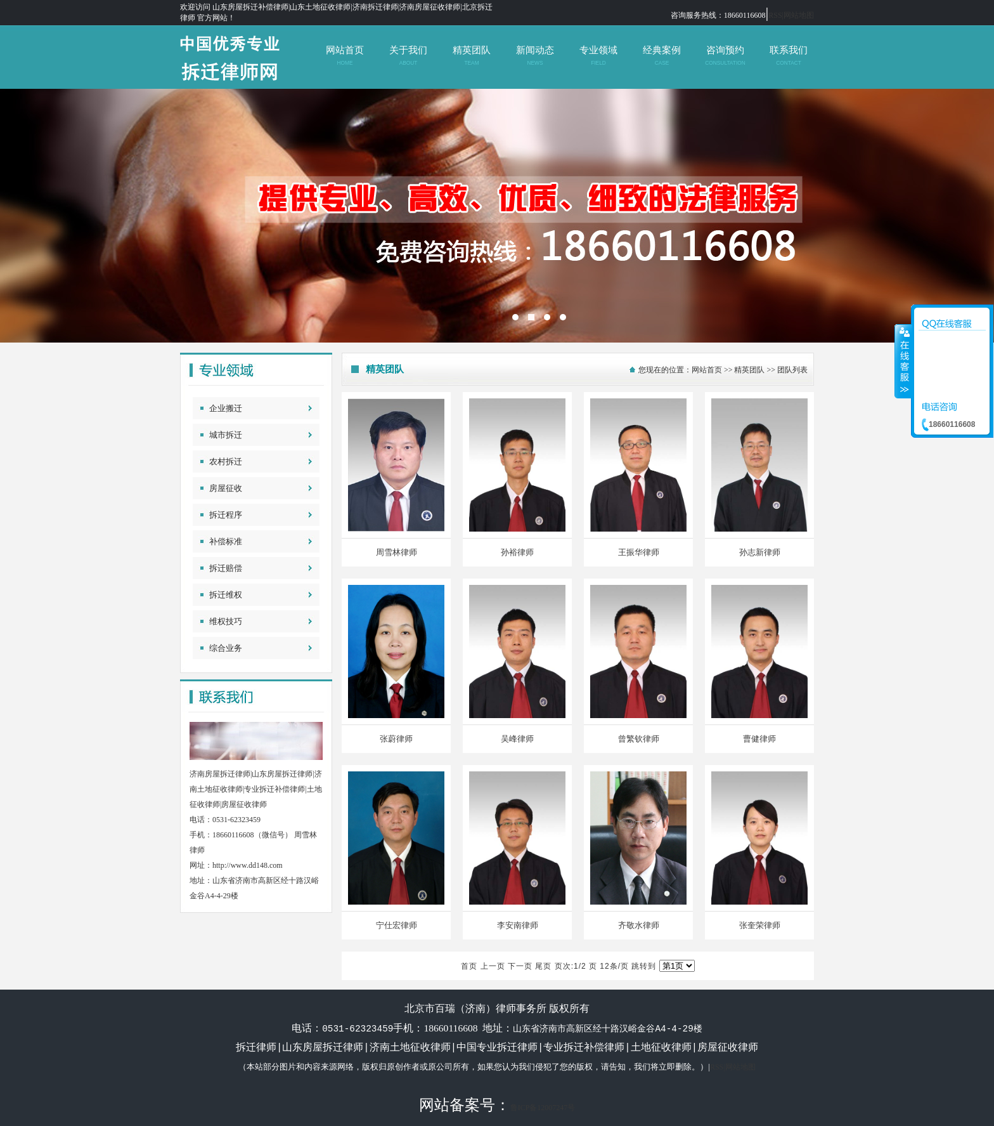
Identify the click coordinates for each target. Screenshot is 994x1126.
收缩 (903, 361)
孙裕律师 (517, 552)
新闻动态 (534, 55)
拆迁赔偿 (225, 568)
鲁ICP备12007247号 (543, 1107)
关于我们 (408, 55)
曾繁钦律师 (638, 738)
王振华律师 (638, 552)
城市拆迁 (225, 435)
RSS (775, 15)
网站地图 (799, 15)
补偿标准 (225, 541)
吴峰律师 (517, 738)
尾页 (543, 966)
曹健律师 (759, 738)
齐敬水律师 (638, 925)
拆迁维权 (225, 594)
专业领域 (598, 55)
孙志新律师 (759, 552)
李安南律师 (517, 925)
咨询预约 (725, 55)
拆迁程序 (225, 515)
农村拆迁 (225, 461)
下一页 (520, 966)
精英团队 (471, 55)
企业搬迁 (225, 408)
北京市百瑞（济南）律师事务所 (497, 216)
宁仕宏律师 (396, 925)
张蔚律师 (396, 738)
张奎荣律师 (759, 925)
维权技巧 (225, 621)
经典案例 (661, 55)
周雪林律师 (396, 552)
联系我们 (788, 55)
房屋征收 (225, 488)
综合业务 (225, 648)
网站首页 (344, 55)
